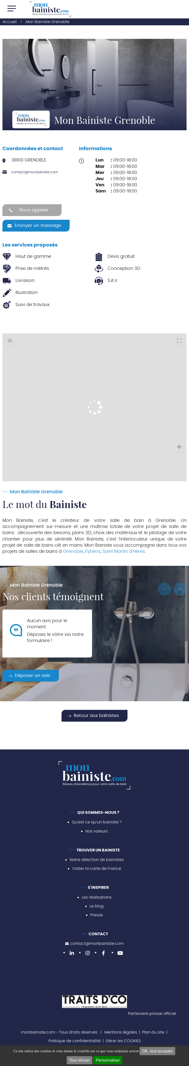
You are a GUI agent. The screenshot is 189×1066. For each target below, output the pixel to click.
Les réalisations (96, 897)
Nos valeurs (96, 831)
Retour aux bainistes (96, 716)
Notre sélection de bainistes (97, 860)
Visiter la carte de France (96, 869)
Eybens (92, 551)
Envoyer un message (38, 225)
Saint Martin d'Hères (123, 551)
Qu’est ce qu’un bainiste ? (97, 822)
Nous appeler (34, 210)
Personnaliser (108, 1060)
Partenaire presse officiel (152, 1014)
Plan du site (153, 1032)
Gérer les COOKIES (123, 1041)
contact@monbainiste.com (34, 172)
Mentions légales (120, 1032)
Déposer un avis (32, 675)
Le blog (97, 906)
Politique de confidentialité (74, 1041)
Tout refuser (79, 1060)
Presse (96, 915)
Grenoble (73, 551)
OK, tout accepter (157, 1051)
